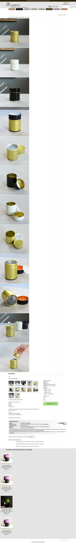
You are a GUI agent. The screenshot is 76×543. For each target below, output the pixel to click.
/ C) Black (48, 392)
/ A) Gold (47, 388)
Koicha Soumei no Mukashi (6, 508)
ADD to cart (50, 403)
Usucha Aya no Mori (6, 465)
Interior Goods (56, 9)
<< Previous (60, 14)
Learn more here (46, 426)
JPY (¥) (68, 4)
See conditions (45, 424)
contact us (31, 436)
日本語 (68, 2)
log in (18, 413)
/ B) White (48, 390)
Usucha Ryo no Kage (6, 530)
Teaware (41, 9)
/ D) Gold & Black (49, 393)
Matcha (27, 9)
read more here (41, 430)
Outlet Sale (64, 9)
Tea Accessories (49, 9)
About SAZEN (11, 9)
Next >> (64, 14)
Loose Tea (34, 9)
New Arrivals (19, 9)
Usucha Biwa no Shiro (6, 487)
